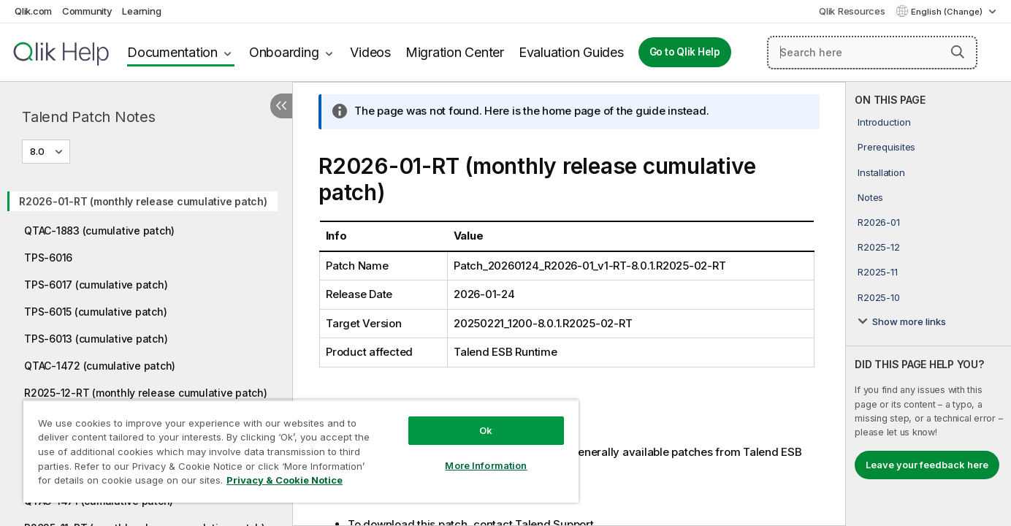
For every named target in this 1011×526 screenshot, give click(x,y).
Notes (870, 197)
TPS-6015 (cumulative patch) (95, 311)
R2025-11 (877, 272)
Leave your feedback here (927, 464)
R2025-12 (878, 247)
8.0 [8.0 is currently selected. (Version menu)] (38, 151)
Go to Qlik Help (684, 52)
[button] (958, 52)
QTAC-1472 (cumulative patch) (99, 365)
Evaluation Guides (571, 52)
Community (87, 11)
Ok (485, 430)
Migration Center (454, 52)
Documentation (172, 52)
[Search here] (872, 52)
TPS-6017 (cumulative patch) (95, 284)
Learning (141, 11)
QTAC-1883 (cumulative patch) (99, 230)
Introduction (884, 122)
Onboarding (284, 52)
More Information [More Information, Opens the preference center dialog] (486, 465)
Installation (881, 172)
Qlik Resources (852, 11)
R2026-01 (878, 222)
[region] (301, 451)
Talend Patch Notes (89, 117)
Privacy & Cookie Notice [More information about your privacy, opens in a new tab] (284, 480)
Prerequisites (886, 147)
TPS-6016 (48, 257)
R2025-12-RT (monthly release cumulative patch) (145, 392)
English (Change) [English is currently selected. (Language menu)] (948, 12)
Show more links (909, 321)
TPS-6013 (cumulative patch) (95, 338)
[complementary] (928, 304)
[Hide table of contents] (281, 106)
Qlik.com (33, 11)
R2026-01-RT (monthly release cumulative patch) (143, 201)
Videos (370, 52)
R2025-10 (878, 297)
